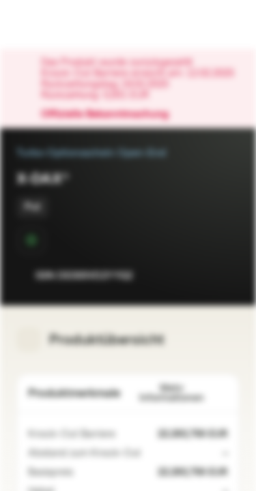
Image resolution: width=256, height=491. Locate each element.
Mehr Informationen (184, 393)
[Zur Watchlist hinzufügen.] (198, 275)
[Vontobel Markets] (53, 24)
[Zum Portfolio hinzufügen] (226, 275)
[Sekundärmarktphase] (31, 240)
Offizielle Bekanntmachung (111, 114)
